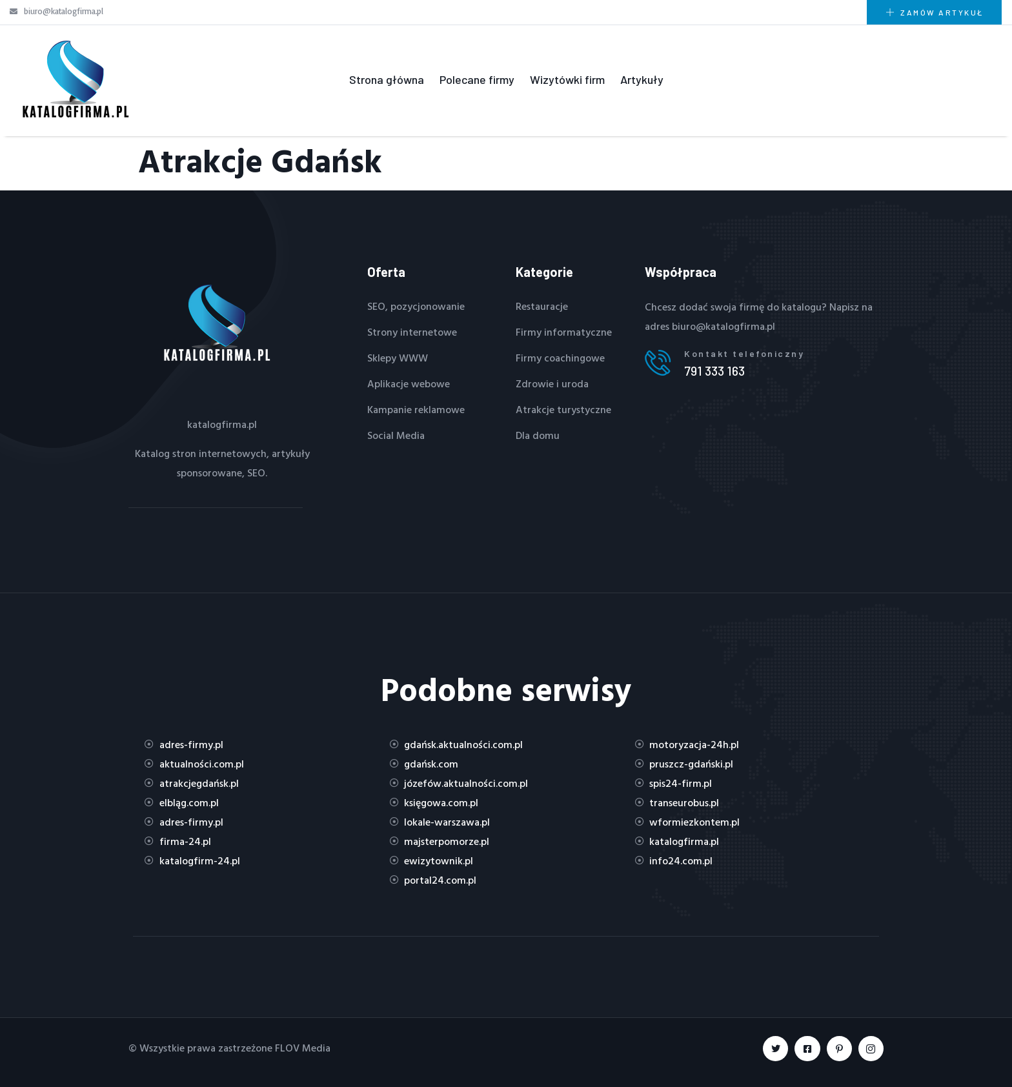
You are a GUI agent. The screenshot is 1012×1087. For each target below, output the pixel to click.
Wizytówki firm (567, 79)
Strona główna (386, 79)
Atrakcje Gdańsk (260, 160)
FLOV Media (302, 1047)
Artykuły (641, 79)
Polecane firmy (477, 79)
